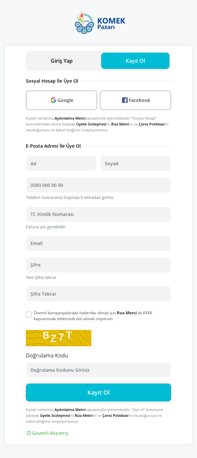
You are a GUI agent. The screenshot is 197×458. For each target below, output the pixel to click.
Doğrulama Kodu (47, 355)
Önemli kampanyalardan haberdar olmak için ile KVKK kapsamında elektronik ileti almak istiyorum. (93, 315)
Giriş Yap (62, 60)
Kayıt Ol (98, 392)
